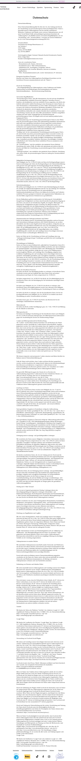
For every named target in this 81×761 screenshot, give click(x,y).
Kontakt (60, 750)
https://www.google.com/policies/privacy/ (28, 613)
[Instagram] (49, 756)
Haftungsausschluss (27, 750)
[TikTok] (74, 7)
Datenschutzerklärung (41, 750)
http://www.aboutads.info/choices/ (26, 377)
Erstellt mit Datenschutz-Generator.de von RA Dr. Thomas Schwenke (36, 746)
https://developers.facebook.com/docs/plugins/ (43, 659)
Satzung (52, 750)
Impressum (16, 750)
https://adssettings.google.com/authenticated (29, 615)
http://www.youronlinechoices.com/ (27, 379)
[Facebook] (43, 756)
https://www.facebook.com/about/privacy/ (36, 712)
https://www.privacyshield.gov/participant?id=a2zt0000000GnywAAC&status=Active (29, 667)
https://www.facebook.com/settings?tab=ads (35, 726)
